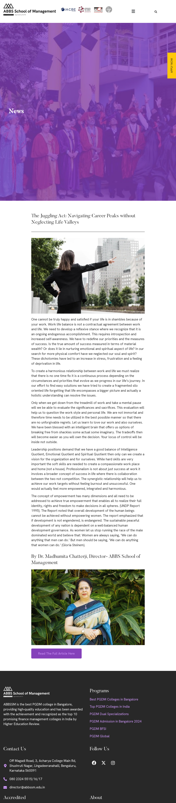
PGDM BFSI (98, 729)
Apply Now (171, 65)
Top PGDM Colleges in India (110, 706)
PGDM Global (99, 736)
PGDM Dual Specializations (109, 714)
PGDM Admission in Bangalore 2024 (116, 721)
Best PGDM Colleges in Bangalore (114, 699)
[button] (133, 11)
